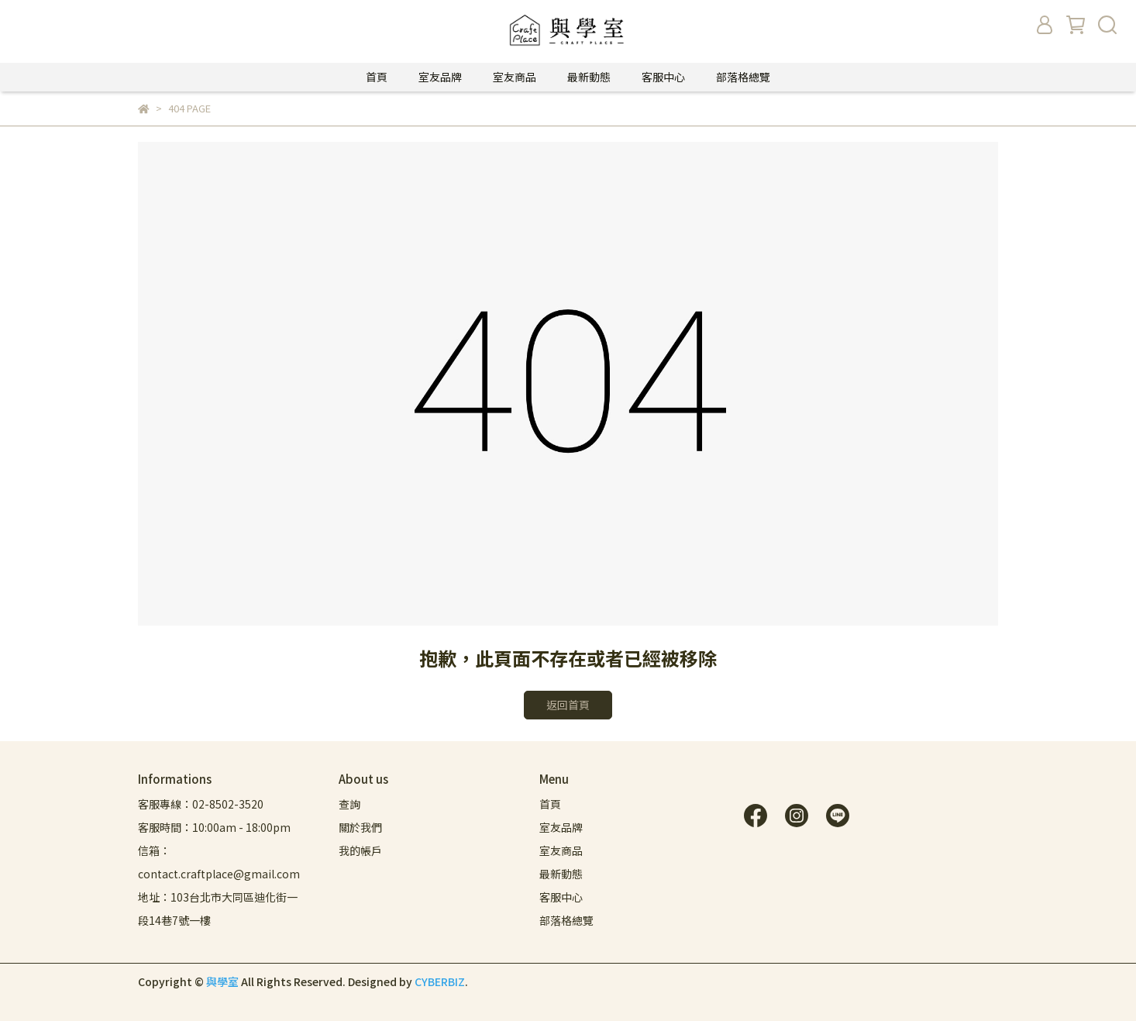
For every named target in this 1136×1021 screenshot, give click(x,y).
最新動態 (589, 77)
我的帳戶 (360, 850)
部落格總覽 (743, 77)
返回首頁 (568, 704)
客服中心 (663, 77)
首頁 (376, 77)
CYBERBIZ (440, 981)
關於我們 (360, 827)
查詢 (349, 804)
